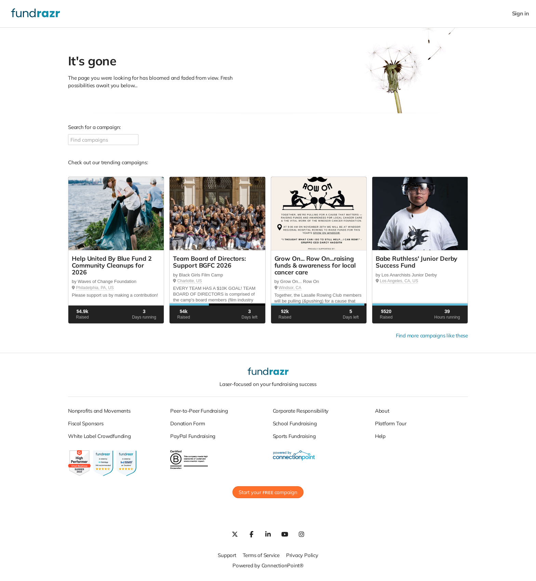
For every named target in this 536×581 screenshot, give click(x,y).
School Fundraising (295, 423)
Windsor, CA (290, 287)
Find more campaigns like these (432, 335)
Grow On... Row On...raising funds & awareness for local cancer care (315, 265)
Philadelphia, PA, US (95, 287)
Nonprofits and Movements (99, 411)
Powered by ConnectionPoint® (268, 565)
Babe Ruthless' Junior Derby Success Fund (417, 262)
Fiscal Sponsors (86, 423)
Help (380, 436)
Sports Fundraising (294, 436)
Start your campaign (268, 492)
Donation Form (187, 423)
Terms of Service (261, 555)
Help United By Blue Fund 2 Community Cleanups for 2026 (112, 265)
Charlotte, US (189, 281)
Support (227, 555)
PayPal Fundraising (192, 436)
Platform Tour (390, 423)
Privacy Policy (302, 555)
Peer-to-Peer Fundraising (199, 411)
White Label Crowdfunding (99, 436)
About (382, 411)
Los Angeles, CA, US (399, 281)
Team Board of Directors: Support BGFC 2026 (209, 262)
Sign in (520, 13)
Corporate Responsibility (301, 411)
